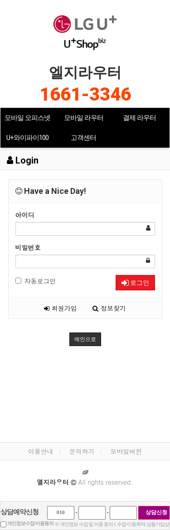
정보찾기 (109, 308)
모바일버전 (126, 451)
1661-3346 (85, 94)
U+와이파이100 (27, 138)
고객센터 (83, 138)
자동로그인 (35, 280)
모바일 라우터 (83, 118)
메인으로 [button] (85, 339)
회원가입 (60, 308)
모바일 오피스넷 (27, 118)
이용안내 (40, 451)
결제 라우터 (139, 118)
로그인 (135, 282)
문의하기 (82, 451)
